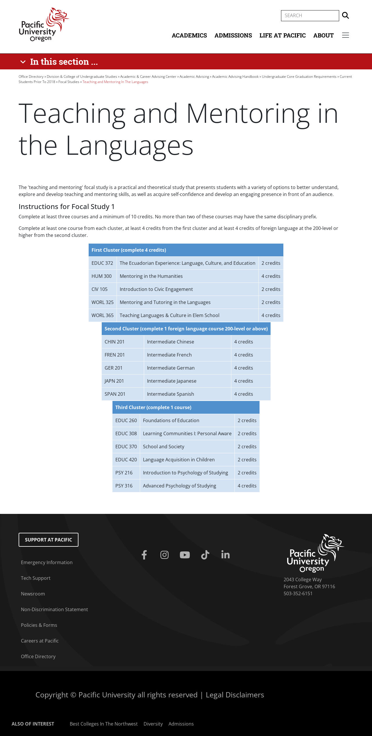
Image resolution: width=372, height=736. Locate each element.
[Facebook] (145, 555)
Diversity (153, 724)
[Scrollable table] (186, 282)
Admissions (233, 35)
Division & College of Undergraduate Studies (82, 76)
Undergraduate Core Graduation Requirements (299, 76)
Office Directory (31, 76)
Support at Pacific (48, 540)
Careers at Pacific (40, 641)
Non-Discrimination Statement (54, 609)
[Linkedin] (226, 555)
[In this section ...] (60, 61)
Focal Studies (68, 81)
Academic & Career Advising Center (148, 76)
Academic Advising (194, 76)
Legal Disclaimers (235, 694)
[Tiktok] (206, 555)
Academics (189, 35)
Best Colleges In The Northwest (104, 724)
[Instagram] (165, 555)
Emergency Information (47, 562)
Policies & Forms (39, 625)
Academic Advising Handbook (235, 76)
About (323, 35)
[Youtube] (186, 555)
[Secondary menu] (345, 35)
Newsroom (33, 594)
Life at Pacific (283, 35)
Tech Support (36, 578)
